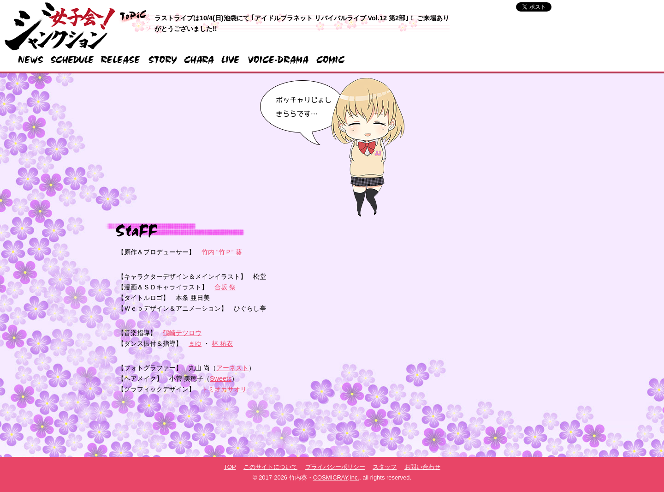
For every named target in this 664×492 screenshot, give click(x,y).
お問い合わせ (422, 466)
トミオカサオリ (224, 389)
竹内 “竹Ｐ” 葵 (222, 252)
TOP (230, 466)
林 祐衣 (222, 343)
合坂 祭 (225, 287)
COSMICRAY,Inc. (336, 477)
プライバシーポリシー (335, 466)
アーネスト (232, 368)
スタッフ (385, 466)
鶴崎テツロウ (182, 332)
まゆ (195, 343)
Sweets (220, 378)
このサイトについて (270, 466)
